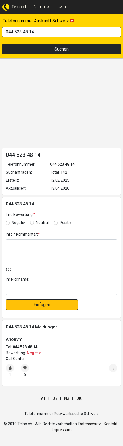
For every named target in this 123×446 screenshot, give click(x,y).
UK (79, 398)
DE (55, 398)
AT (43, 398)
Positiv (65, 222)
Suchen (61, 49)
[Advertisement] (61, 104)
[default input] (61, 290)
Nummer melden (49, 6)
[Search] (61, 32)
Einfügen (41, 304)
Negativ (18, 222)
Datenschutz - (90, 424)
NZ (67, 398)
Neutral (42, 222)
